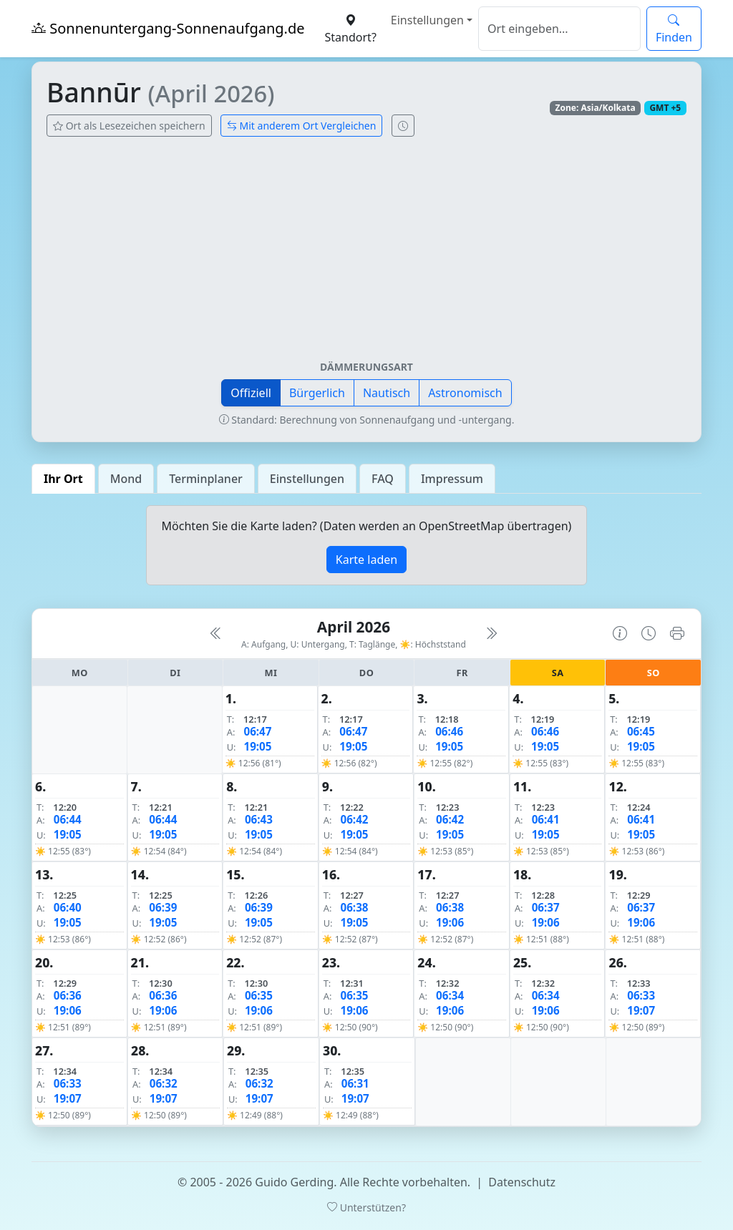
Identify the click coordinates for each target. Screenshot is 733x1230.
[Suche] (559, 28)
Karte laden (366, 559)
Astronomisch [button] (465, 393)
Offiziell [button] (250, 393)
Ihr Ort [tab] (63, 479)
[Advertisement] (366, 254)
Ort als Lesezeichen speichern (129, 125)
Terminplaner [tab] (206, 479)
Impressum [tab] (452, 479)
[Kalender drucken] (677, 633)
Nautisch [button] (386, 393)
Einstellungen (427, 20)
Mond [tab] (126, 479)
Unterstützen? (366, 1207)
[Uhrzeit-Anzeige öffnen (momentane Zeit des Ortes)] (403, 125)
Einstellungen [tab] (307, 479)
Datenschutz (521, 1182)
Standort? (351, 28)
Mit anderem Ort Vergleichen (302, 125)
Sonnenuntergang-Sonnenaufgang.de (168, 28)
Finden (674, 28)
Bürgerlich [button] (317, 393)
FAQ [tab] (383, 479)
